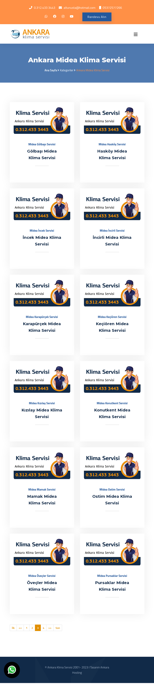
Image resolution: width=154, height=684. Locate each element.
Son (58, 629)
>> (50, 629)
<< (20, 629)
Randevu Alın (96, 17)
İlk (13, 629)
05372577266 (112, 7)
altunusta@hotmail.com (79, 7)
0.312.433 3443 (44, 7)
